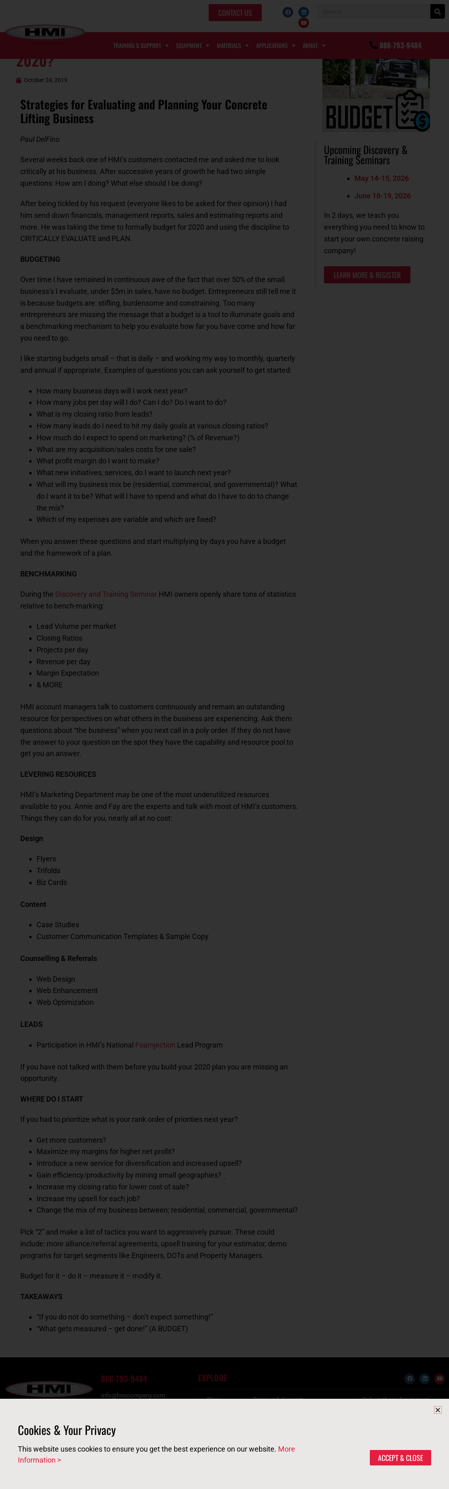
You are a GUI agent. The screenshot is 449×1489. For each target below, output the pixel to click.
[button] (438, 1410)
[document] (224, 744)
